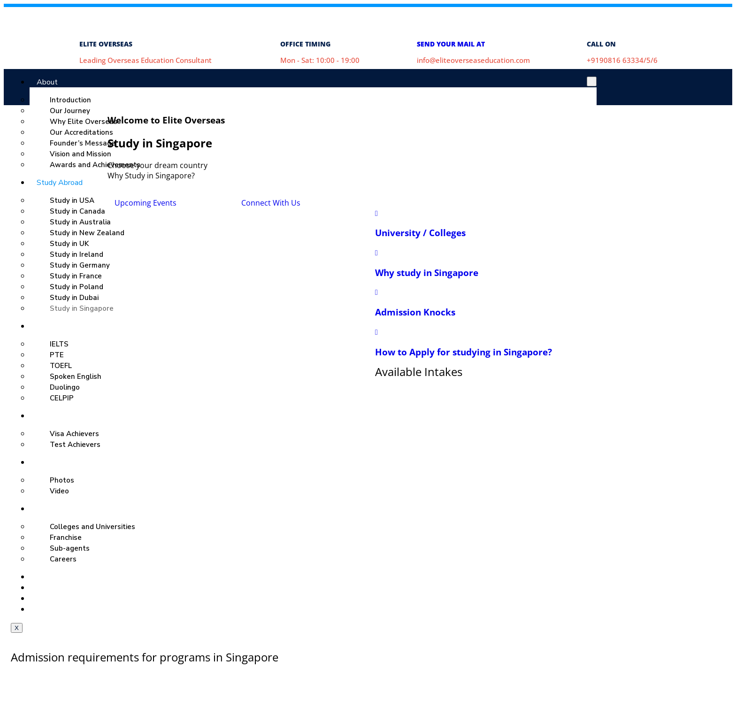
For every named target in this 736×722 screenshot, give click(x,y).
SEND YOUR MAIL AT (451, 43)
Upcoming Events (145, 203)
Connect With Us (270, 203)
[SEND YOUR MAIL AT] (428, 19)
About (47, 82)
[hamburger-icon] (592, 81)
